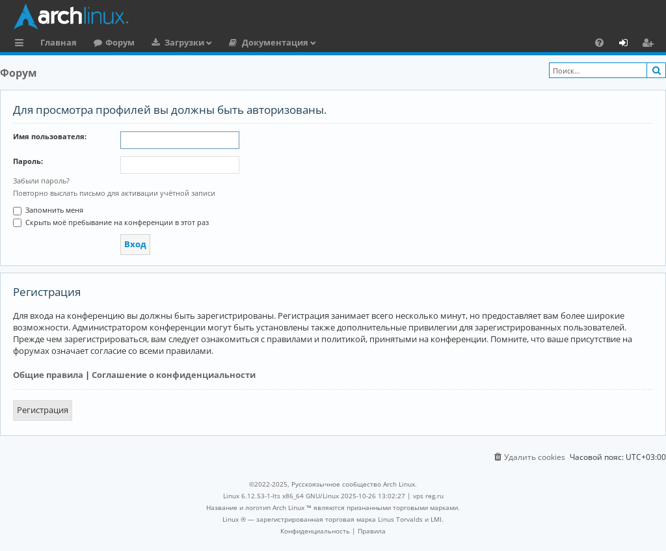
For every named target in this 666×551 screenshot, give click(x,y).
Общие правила (48, 375)
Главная (58, 42)
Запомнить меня (48, 210)
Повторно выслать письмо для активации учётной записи (114, 193)
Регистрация (42, 410)
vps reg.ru (428, 495)
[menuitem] (599, 42)
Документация (275, 42)
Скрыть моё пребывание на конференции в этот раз (111, 222)
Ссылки (21, 44)
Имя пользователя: (50, 136)
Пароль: (28, 161)
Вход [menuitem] (627, 44)
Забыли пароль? (41, 180)
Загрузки (184, 42)
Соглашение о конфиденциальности (174, 375)
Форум (120, 42)
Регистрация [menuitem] (650, 44)
